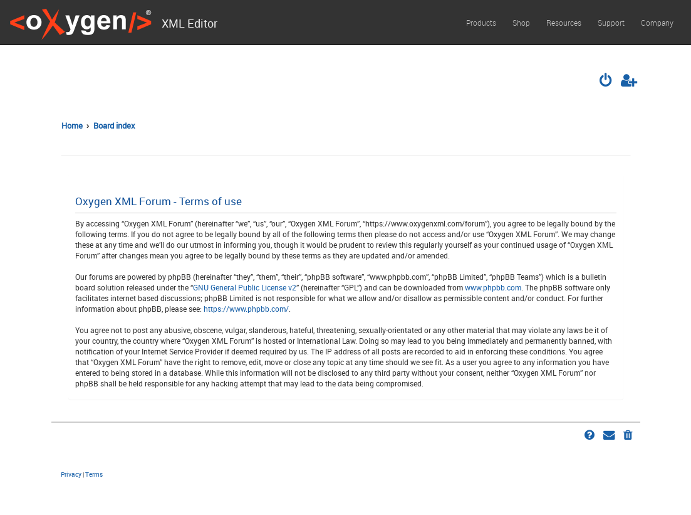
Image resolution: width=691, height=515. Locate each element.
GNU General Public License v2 (244, 287)
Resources (563, 23)
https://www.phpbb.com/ (246, 309)
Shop (521, 23)
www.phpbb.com (493, 287)
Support (611, 23)
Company (657, 23)
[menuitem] (606, 81)
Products (481, 23)
